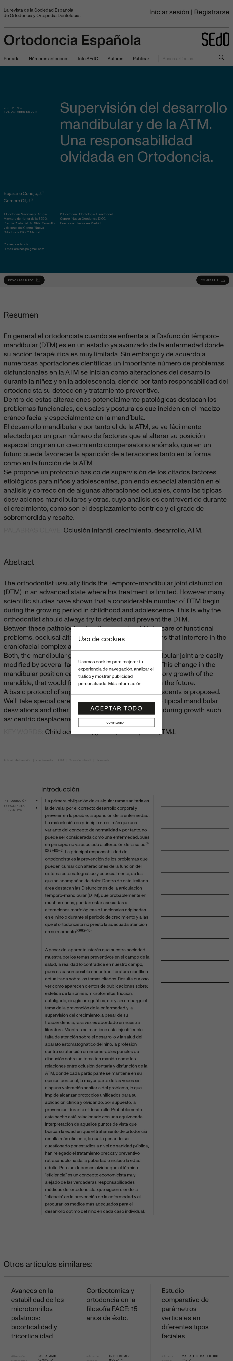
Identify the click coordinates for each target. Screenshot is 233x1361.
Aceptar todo (116, 708)
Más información (124, 683)
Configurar (116, 722)
